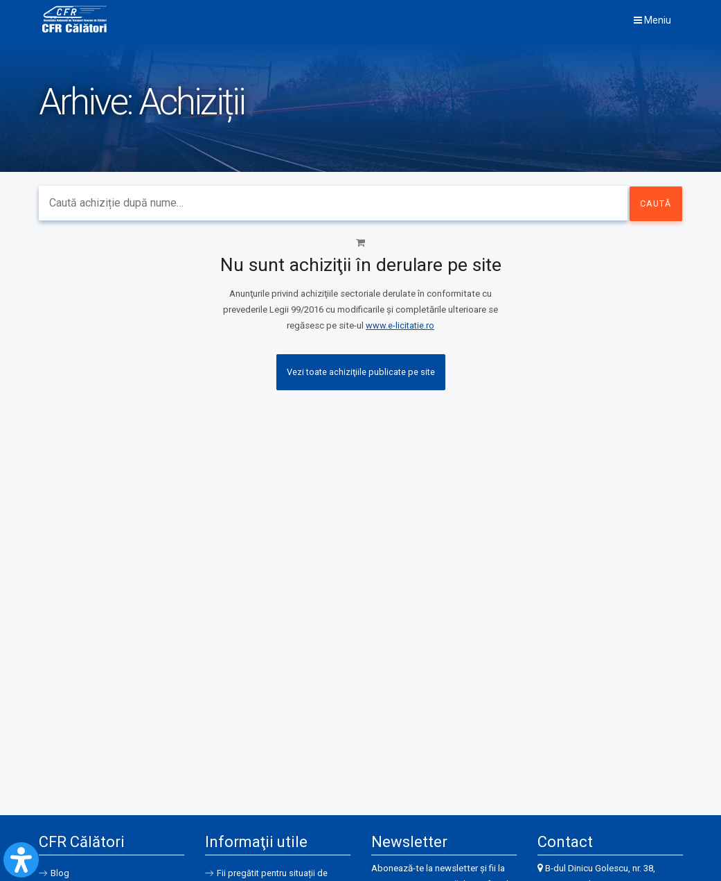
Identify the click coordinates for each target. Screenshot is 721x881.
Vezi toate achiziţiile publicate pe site (360, 372)
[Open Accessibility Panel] (21, 860)
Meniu (652, 20)
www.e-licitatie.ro (400, 325)
